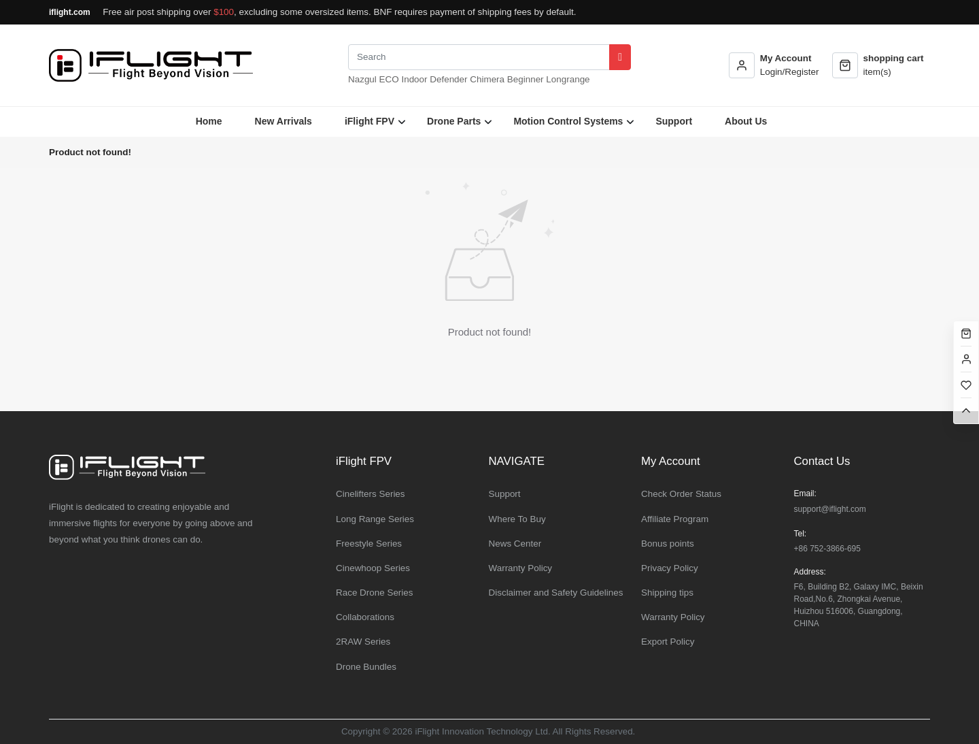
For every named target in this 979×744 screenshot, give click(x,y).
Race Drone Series (374, 592)
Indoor (414, 79)
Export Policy (667, 641)
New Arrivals (283, 121)
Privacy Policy (669, 568)
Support (673, 121)
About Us (746, 121)
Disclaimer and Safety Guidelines (556, 592)
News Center (515, 543)
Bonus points (667, 543)
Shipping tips (667, 592)
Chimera (487, 79)
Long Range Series (375, 519)
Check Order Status (681, 494)
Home (209, 121)
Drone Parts (454, 121)
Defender (448, 79)
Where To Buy (517, 519)
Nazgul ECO (373, 79)
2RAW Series (363, 641)
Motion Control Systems (568, 121)
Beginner (525, 79)
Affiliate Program (674, 519)
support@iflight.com (830, 509)
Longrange (567, 79)
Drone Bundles (366, 667)
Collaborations (365, 617)
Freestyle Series (369, 543)
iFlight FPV (369, 121)
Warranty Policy (521, 568)
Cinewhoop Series (373, 568)
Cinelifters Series (370, 494)
